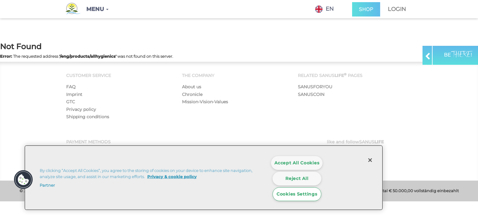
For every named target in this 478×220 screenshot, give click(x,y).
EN (324, 9)
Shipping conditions (87, 116)
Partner (47, 185)
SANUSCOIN (311, 94)
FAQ (71, 87)
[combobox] (329, 9)
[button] (97, 9)
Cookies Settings (296, 194)
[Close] (370, 160)
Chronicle (192, 94)
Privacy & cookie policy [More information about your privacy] (172, 176)
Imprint (74, 94)
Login (397, 9)
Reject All (296, 178)
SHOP (366, 9)
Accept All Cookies (296, 163)
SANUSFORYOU (315, 87)
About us (191, 87)
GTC (70, 102)
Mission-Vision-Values (205, 102)
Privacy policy (81, 109)
